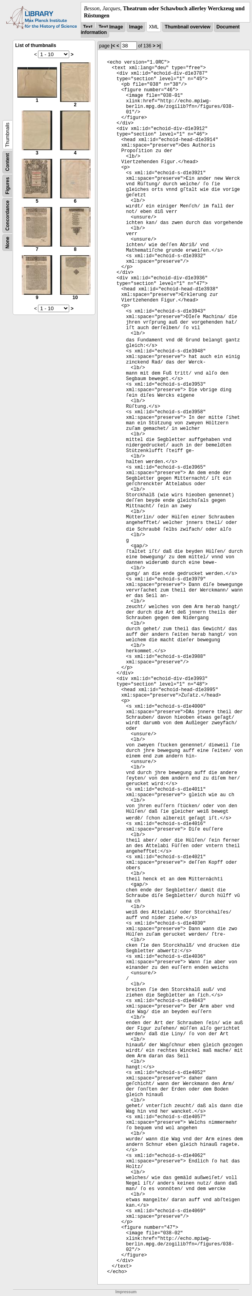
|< (113, 46)
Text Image (111, 27)
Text (88, 27)
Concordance (7, 215)
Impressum (126, 1292)
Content (7, 162)
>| (159, 46)
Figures (7, 185)
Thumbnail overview (187, 27)
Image (136, 27)
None (7, 243)
